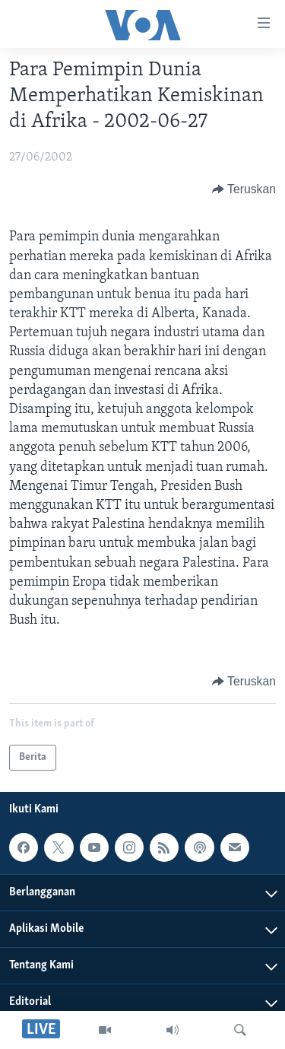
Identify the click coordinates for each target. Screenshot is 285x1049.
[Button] (244, 189)
